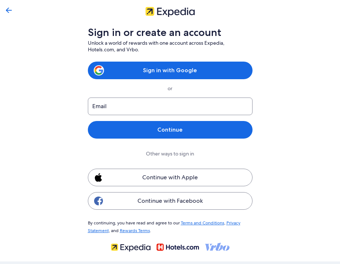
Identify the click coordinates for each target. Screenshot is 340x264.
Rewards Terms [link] (133, 229)
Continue (170, 129)
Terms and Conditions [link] (199, 222)
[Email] (170, 106)
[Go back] (9, 10)
